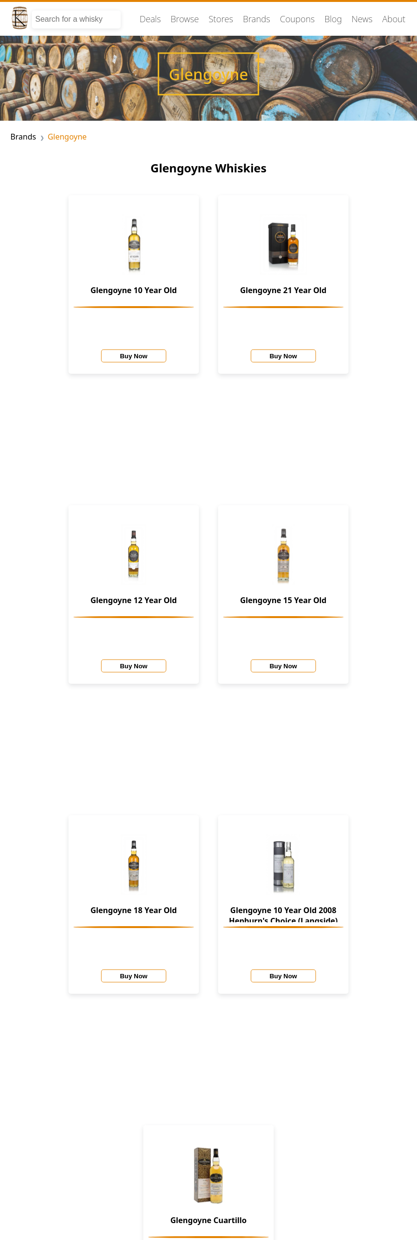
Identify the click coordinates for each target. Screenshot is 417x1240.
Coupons (297, 19)
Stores (220, 19)
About (393, 19)
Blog (333, 19)
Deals (150, 19)
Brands (256, 19)
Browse (185, 19)
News (361, 19)
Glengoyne (67, 136)
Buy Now (133, 355)
